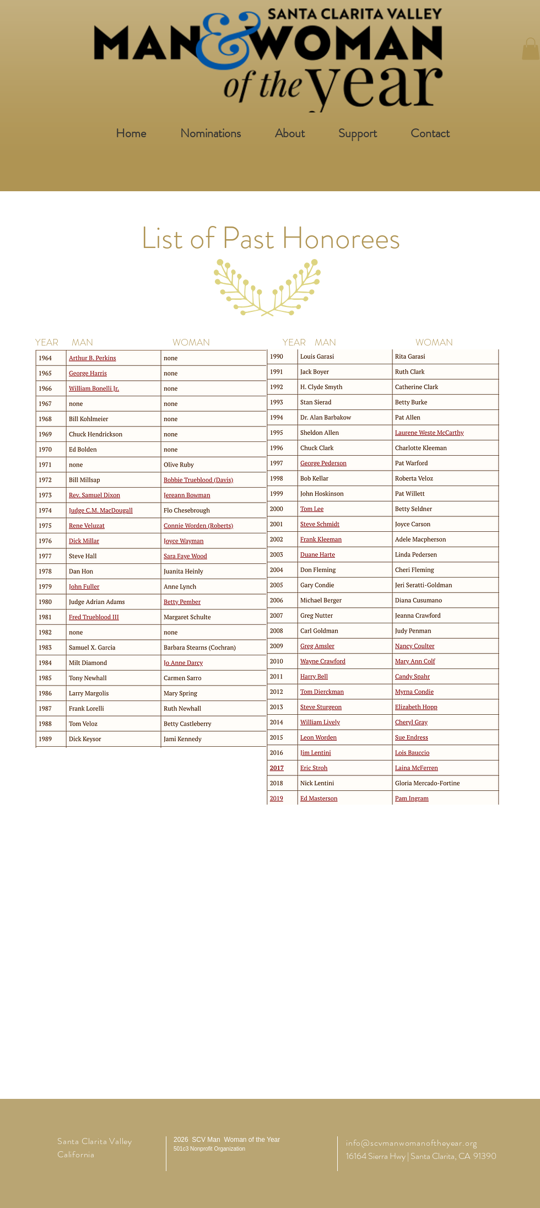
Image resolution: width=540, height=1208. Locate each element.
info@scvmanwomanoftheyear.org (411, 1142)
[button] (530, 48)
